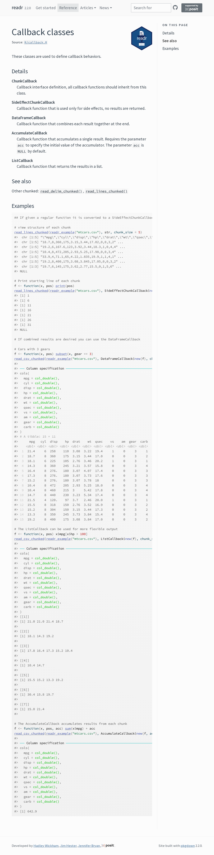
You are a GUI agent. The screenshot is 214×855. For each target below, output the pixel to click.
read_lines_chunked (31, 232)
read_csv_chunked (29, 359)
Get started (46, 7)
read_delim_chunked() (61, 191)
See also (169, 40)
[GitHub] (175, 7)
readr (17, 7)
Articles (86, 7)
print (60, 286)
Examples (170, 48)
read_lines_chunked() (106, 191)
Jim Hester (68, 845)
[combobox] (151, 7)
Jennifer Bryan (89, 845)
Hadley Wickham (46, 845)
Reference (68, 7)
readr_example (62, 232)
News (104, 7)
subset (61, 354)
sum (68, 728)
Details (168, 32)
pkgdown (188, 845)
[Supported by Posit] (191, 7)
